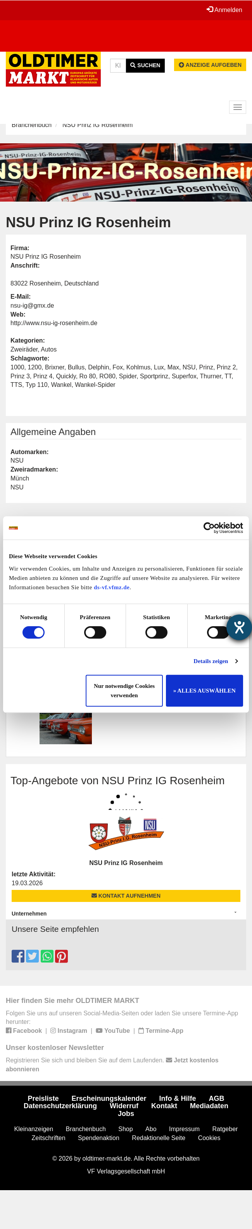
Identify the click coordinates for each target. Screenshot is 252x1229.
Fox (117, 367)
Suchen (145, 65)
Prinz (206, 367)
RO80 (107, 376)
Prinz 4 (43, 376)
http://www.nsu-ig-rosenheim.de (53, 323)
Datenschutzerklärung (60, 1106)
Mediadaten (209, 1106)
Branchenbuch (32, 125)
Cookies (209, 1138)
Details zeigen (210, 661)
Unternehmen (29, 913)
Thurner (210, 376)
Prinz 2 (226, 367)
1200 (34, 367)
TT (227, 376)
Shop (125, 1129)
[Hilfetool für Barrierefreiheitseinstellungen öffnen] (239, 627)
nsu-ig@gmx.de (32, 305)
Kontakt (164, 1106)
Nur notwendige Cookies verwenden (124, 690)
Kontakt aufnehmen (126, 896)
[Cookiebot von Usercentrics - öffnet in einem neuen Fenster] (209, 528)
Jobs (126, 1114)
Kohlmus (138, 367)
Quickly (66, 376)
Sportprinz (154, 376)
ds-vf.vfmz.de (111, 587)
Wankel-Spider (95, 384)
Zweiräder (24, 349)
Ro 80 (87, 376)
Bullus (76, 367)
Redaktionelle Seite (158, 1138)
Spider (127, 376)
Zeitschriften (49, 1138)
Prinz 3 (20, 376)
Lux (159, 367)
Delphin (98, 367)
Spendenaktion (98, 1138)
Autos (49, 349)
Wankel (61, 384)
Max (173, 367)
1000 (17, 367)
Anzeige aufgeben (210, 65)
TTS (16, 384)
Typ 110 (37, 384)
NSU (189, 367)
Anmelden (224, 9)
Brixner (54, 367)
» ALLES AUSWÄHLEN (204, 691)
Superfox (184, 376)
